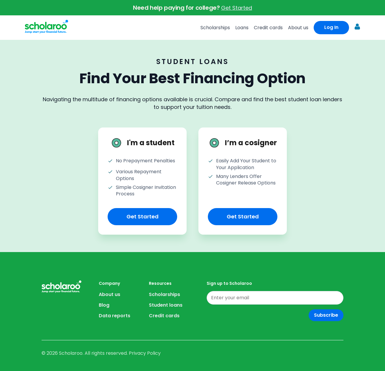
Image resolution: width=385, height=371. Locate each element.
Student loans (165, 305)
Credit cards (268, 27)
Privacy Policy (145, 353)
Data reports (114, 315)
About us (298, 27)
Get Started (236, 8)
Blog (104, 305)
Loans (242, 27)
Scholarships (215, 27)
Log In (331, 27)
